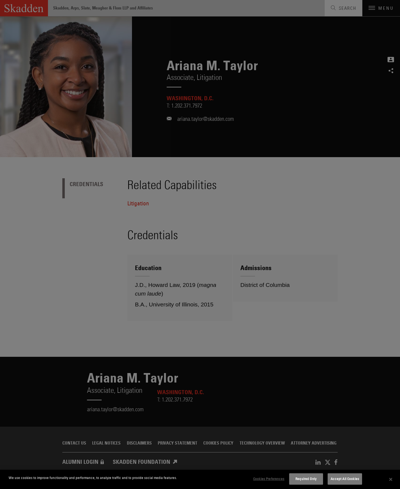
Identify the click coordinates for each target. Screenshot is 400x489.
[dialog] (200, 479)
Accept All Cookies (345, 479)
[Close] (390, 479)
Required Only (306, 479)
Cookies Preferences (268, 479)
